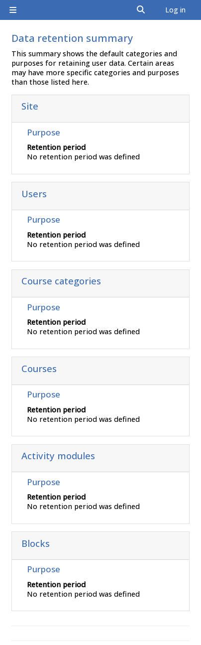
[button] (141, 10)
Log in (175, 9)
